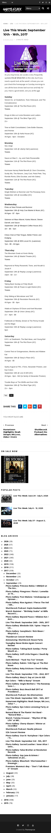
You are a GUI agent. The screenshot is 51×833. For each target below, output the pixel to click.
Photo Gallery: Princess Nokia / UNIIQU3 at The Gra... (26, 587)
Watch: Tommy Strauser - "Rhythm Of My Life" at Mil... (26, 719)
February (10, 792)
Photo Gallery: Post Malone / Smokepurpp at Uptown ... (27, 598)
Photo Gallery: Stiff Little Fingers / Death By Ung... (27, 655)
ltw (11, 24)
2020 (6, 561)
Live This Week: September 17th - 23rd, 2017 (27, 674)
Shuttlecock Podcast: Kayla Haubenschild (26, 608)
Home (5, 24)
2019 (6, 564)
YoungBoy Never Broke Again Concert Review (24, 644)
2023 (6, 551)
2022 (6, 554)
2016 (6, 799)
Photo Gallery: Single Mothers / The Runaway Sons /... (28, 684)
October (10, 580)
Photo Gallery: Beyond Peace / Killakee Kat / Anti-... (27, 617)
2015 (6, 803)
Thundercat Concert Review (19, 636)
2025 (6, 544)
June (8, 779)
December (11, 573)
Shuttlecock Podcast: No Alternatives (24, 695)
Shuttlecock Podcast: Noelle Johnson (24, 729)
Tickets (7, 109)
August (10, 773)
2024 (6, 548)
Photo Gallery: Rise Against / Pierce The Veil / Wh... (27, 603)
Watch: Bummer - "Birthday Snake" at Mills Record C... (27, 612)
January (10, 795)
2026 (6, 541)
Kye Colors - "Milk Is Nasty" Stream (23, 680)
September (12, 583)
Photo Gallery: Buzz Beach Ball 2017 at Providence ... (24, 690)
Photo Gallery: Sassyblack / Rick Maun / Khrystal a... (25, 632)
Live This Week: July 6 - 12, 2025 (28, 508)
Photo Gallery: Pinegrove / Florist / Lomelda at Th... (27, 592)
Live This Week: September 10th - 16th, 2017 (27, 698)
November (11, 576)
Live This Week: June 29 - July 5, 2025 (30, 496)
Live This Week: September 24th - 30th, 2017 (27, 622)
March (9, 789)
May (8, 782)
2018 (6, 567)
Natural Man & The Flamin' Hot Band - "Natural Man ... (24, 713)
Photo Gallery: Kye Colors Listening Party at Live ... (27, 708)
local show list (18, 77)
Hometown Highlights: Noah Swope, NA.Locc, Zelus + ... (28, 702)
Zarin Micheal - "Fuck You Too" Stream (24, 659)
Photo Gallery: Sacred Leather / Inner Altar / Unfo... (27, 745)
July (8, 776)
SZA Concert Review (15, 732)
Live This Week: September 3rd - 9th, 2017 (26, 741)
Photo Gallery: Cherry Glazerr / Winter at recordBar (25, 724)
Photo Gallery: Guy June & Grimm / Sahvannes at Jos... (22, 756)
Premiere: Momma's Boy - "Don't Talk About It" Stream (27, 767)
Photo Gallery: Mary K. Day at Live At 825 (25, 677)
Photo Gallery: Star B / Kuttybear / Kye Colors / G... (28, 736)
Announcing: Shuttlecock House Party (24, 640)
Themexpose (30, 829)
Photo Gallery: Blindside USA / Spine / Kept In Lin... (27, 626)
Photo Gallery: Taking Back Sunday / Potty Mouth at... (26, 649)
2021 (6, 557)
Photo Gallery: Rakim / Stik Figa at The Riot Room (27, 664)
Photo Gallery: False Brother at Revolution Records (26, 751)
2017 (6, 570)
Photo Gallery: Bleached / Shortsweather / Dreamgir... (26, 762)
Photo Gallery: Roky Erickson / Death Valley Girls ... (27, 669)
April (8, 786)
